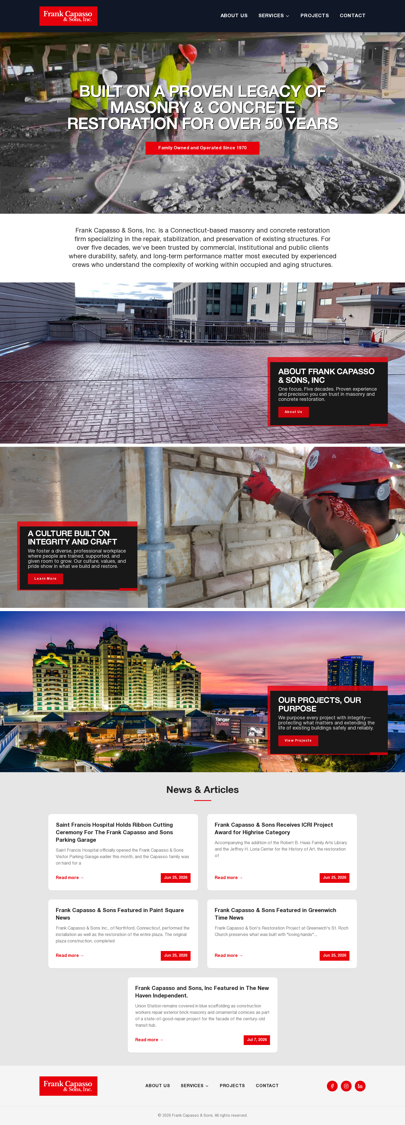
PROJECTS (315, 16)
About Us (293, 412)
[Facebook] (332, 1086)
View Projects (298, 740)
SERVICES (274, 16)
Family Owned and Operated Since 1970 (202, 148)
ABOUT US (234, 16)
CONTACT (353, 16)
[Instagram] (346, 1086)
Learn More (45, 578)
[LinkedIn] (360, 1086)
